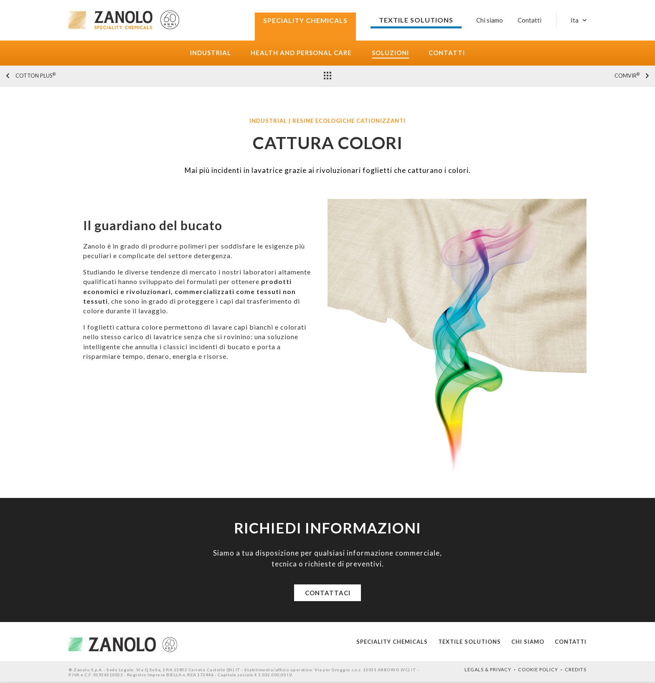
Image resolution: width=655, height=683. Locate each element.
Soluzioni (390, 52)
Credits (575, 669)
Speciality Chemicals (392, 642)
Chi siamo (489, 20)
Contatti (447, 52)
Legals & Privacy (488, 669)
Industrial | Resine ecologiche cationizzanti (327, 121)
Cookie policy (538, 669)
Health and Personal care (301, 52)
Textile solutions (469, 642)
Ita (575, 20)
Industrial (210, 52)
